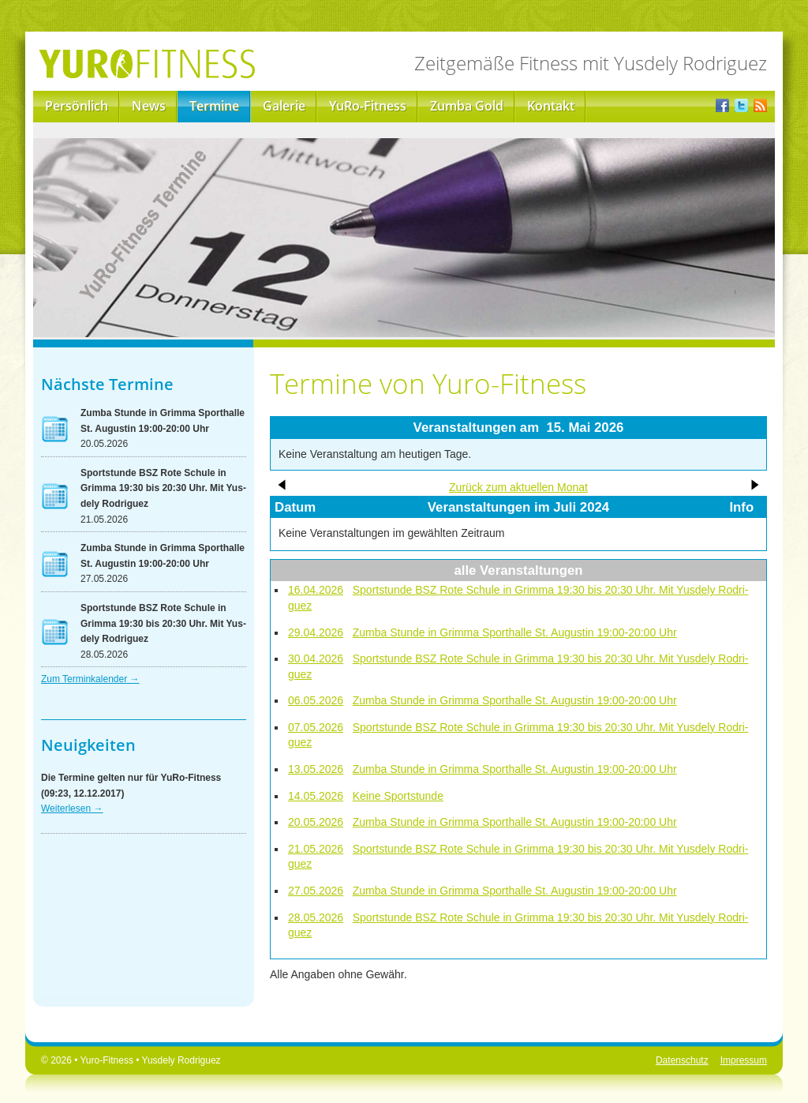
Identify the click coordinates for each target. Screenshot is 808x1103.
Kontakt (550, 105)
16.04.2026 (315, 589)
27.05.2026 (315, 890)
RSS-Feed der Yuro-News (760, 106)
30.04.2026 (315, 658)
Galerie (284, 105)
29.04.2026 (315, 632)
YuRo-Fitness (367, 105)
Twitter (741, 106)
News (149, 105)
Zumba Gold (466, 105)
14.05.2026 (315, 796)
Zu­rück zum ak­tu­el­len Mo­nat (518, 487)
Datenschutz (682, 1060)
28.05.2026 (315, 917)
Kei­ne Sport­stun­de (398, 796)
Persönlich (76, 105)
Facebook (722, 106)
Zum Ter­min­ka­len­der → (90, 679)
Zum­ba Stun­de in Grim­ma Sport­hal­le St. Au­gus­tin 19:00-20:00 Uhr (515, 632)
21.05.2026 (315, 848)
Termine (214, 105)
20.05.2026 (315, 822)
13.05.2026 (315, 769)
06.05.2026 (315, 700)
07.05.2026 (315, 727)
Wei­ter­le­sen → (72, 808)
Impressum (743, 1060)
